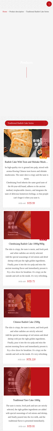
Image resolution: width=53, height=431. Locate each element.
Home (5, 12)
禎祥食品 (9, 4)
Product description (16, 12)
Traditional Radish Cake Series (37, 12)
